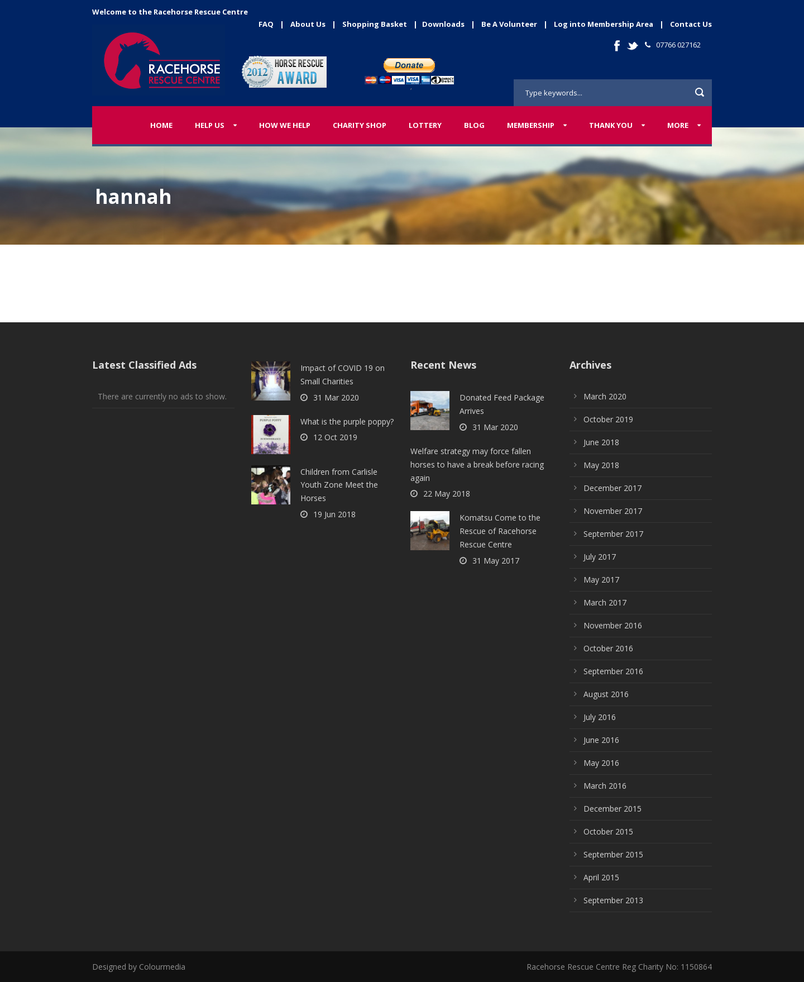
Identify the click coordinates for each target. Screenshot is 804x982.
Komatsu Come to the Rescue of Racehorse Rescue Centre (500, 531)
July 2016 (599, 717)
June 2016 (601, 740)
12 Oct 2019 (335, 437)
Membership (530, 125)
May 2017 (601, 579)
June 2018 (601, 442)
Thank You (611, 125)
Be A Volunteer (509, 24)
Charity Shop (359, 125)
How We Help (284, 125)
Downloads (443, 24)
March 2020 (604, 396)
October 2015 (608, 831)
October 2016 (608, 648)
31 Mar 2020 (336, 397)
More (677, 125)
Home (161, 125)
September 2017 (613, 533)
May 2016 (601, 762)
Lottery (425, 125)
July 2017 (599, 556)
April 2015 (601, 877)
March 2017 (604, 602)
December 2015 (612, 808)
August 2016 (606, 694)
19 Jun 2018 (334, 514)
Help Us (209, 125)
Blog (474, 125)
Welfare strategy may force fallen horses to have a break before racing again (477, 464)
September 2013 (613, 900)
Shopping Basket (374, 24)
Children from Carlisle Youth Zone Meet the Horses (339, 485)
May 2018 (601, 465)
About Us (308, 24)
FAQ (266, 24)
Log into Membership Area (603, 24)
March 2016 (604, 785)
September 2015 (613, 854)
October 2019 (608, 419)
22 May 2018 (446, 493)
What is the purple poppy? (347, 421)
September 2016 (613, 671)
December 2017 (612, 488)
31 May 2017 (495, 560)
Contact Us (691, 24)
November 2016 (612, 625)
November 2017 (612, 511)
